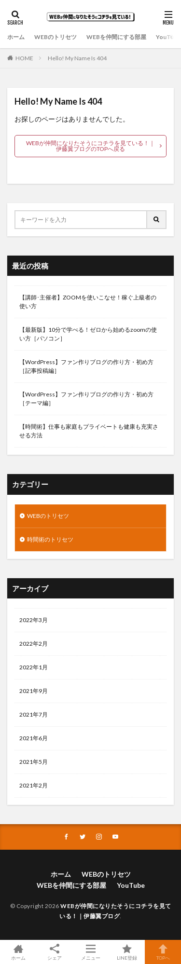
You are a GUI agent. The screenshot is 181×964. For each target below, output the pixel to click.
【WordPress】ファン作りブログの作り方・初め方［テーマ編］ (86, 399)
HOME (24, 58)
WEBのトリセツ (55, 37)
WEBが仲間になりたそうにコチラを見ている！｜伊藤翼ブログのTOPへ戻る (90, 145)
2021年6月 (33, 738)
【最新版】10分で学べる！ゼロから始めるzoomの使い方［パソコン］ (88, 334)
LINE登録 (127, 952)
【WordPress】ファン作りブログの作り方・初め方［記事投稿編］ (86, 366)
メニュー (90, 952)
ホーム (16, 37)
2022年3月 (33, 620)
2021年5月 (33, 761)
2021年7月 (33, 714)
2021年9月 (33, 690)
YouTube (168, 37)
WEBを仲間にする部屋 (116, 37)
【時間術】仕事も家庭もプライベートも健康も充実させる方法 (88, 431)
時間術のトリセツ (50, 539)
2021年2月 (33, 785)
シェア (54, 952)
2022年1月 (33, 667)
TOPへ (163, 952)
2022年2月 (33, 643)
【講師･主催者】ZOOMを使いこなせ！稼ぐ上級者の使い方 (87, 302)
